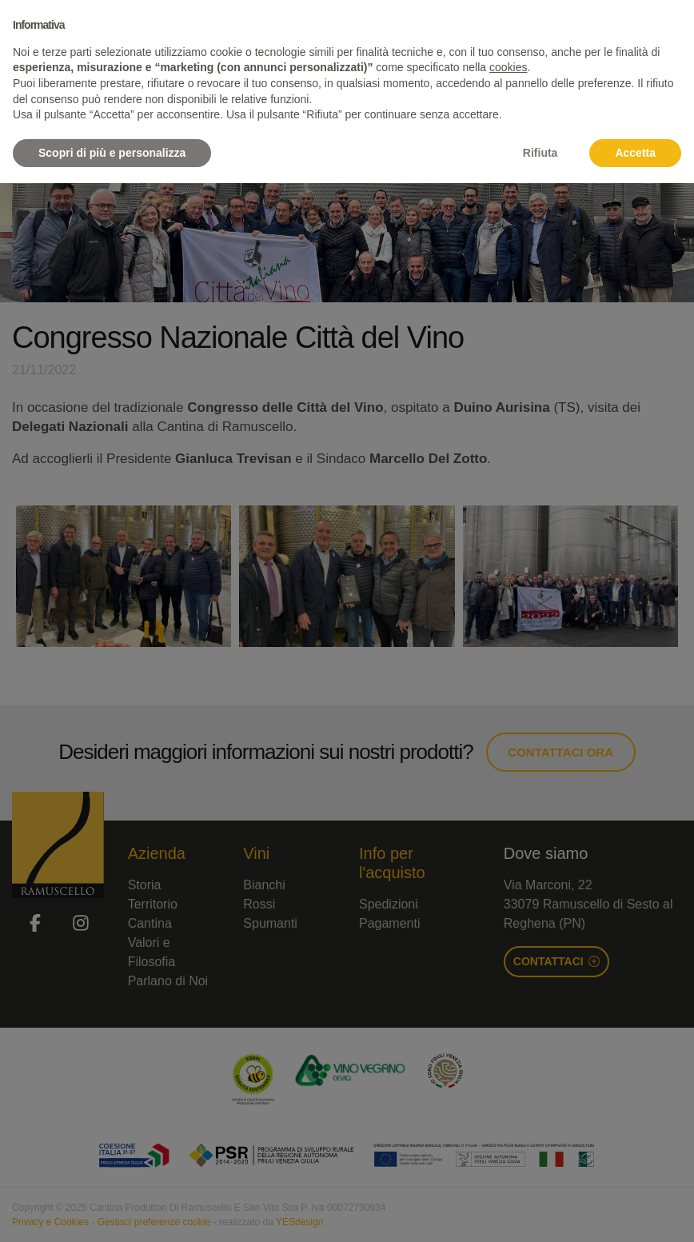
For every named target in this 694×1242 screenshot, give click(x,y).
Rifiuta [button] (540, 152)
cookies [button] (508, 67)
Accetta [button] (635, 152)
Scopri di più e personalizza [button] (111, 152)
